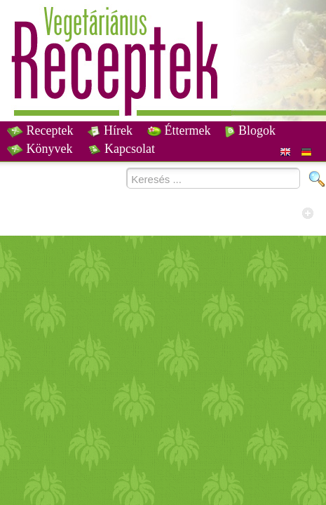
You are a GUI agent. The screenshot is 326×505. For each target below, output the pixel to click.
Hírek (110, 130)
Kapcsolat (121, 149)
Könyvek (40, 149)
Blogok (250, 130)
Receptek (40, 130)
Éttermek (178, 130)
